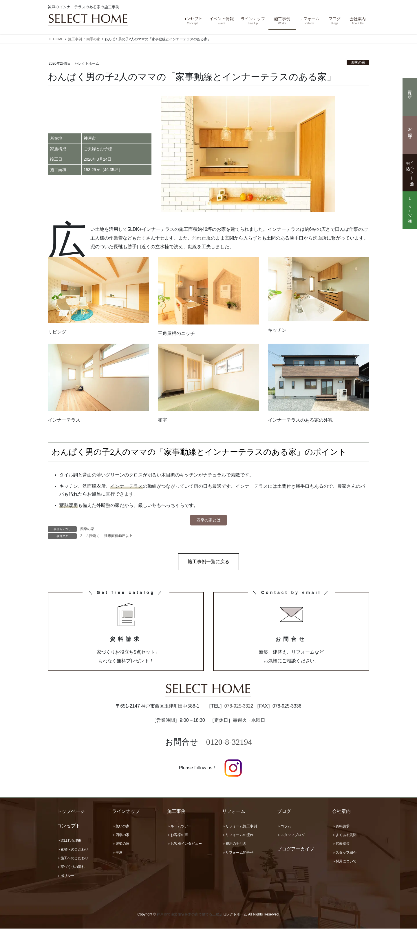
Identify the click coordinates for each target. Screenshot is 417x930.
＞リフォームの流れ (237, 836)
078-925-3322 (238, 707)
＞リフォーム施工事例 (239, 828)
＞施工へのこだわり (72, 860)
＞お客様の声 (177, 836)
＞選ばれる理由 (69, 842)
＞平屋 (117, 854)
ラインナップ (126, 812)
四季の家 (357, 62)
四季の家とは (208, 520)
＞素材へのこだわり (72, 851)
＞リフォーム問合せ (237, 854)
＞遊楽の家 (120, 845)
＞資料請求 (341, 828)
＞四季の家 (120, 836)
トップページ (71, 812)
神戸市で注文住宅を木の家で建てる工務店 (190, 916)
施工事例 (176, 812)
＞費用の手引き (234, 845)
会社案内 (341, 812)
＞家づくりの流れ (71, 868)
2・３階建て (90, 537)
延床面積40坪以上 (118, 537)
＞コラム (284, 828)
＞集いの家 (120, 828)
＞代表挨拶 (341, 845)
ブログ (284, 812)
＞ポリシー (65, 877)
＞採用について (344, 863)
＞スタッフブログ (291, 836)
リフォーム (233, 812)
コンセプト (68, 827)
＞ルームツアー (179, 828)
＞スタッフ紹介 (344, 854)
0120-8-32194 (229, 743)
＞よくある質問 (344, 836)
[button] (208, 563)
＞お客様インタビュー (184, 845)
